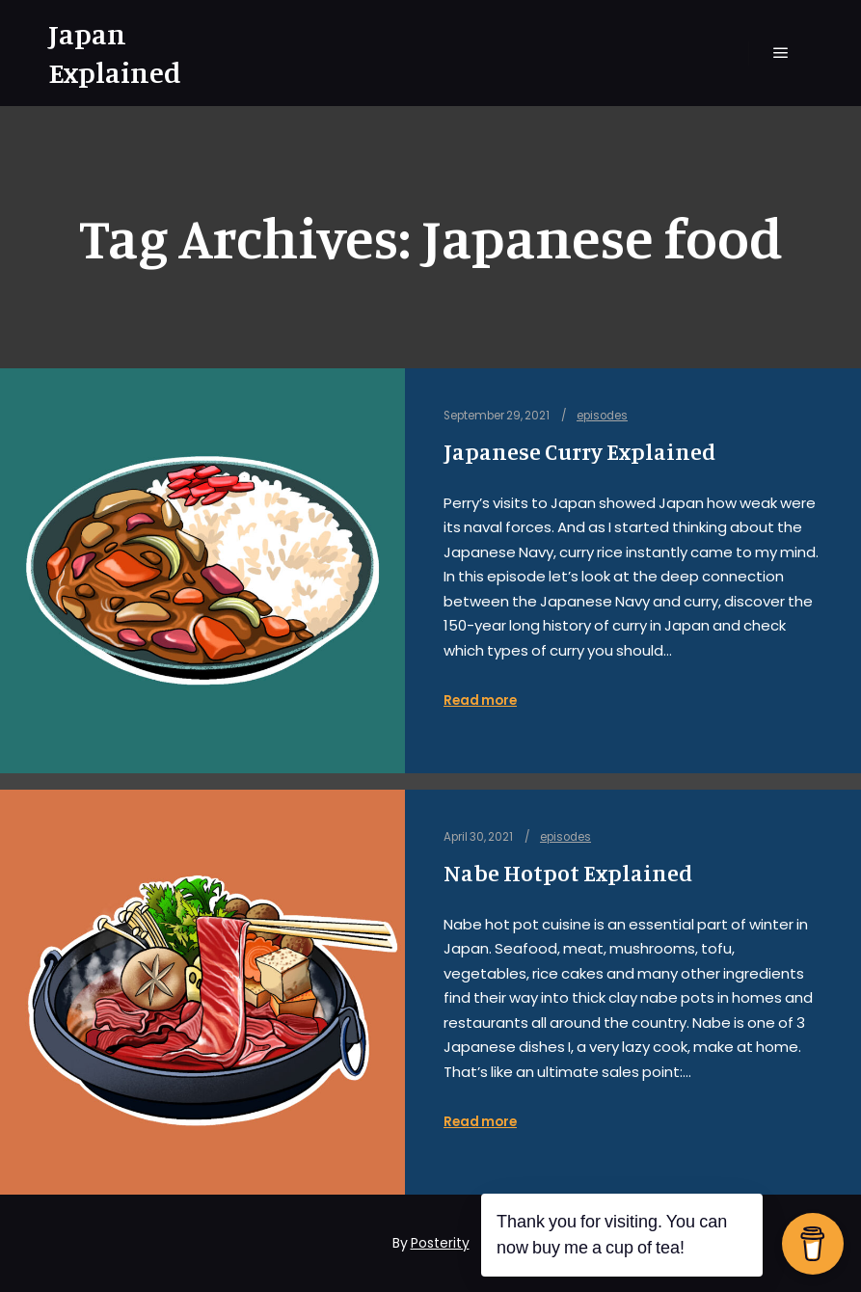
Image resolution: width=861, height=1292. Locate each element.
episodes (602, 415)
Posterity (440, 1242)
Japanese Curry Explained (579, 452)
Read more (480, 700)
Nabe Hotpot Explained (568, 873)
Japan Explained (114, 53)
